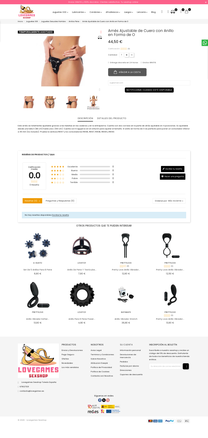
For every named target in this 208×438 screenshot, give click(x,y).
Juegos (129, 12)
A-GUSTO (37, 263)
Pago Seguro (68, 354)
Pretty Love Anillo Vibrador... (126, 269)
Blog (153, 12)
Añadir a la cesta (127, 72)
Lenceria (142, 12)
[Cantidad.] (121, 55)
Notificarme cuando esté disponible (149, 90)
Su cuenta (126, 344)
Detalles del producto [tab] (111, 118)
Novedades (67, 363)
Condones (96, 12)
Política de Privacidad (101, 367)
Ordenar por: (161, 201)
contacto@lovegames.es (32, 391)
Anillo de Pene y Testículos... (81, 269)
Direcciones (126, 370)
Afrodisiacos (113, 12)
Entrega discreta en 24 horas (124, 62)
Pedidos (124, 361)
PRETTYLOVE (126, 263)
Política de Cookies (100, 371)
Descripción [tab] (85, 118)
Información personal (130, 350)
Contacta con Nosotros (102, 376)
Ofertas (65, 359)
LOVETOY (82, 263)
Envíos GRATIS (149, 62)
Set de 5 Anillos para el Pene (37, 269)
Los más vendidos (70, 367)
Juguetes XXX (60, 12)
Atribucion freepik (99, 363)
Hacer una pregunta (172, 176)
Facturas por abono (129, 366)
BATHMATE (126, 312)
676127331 (24, 386)
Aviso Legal (96, 350)
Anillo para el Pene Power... (82, 319)
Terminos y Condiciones (102, 354)
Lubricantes (79, 12)
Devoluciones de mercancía (128, 356)
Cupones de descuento (131, 374)
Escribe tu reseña (172, 168)
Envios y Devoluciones (72, 350)
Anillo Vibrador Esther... (37, 319)
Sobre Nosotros (98, 359)
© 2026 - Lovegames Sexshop (32, 420)
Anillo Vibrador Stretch (126, 319)
